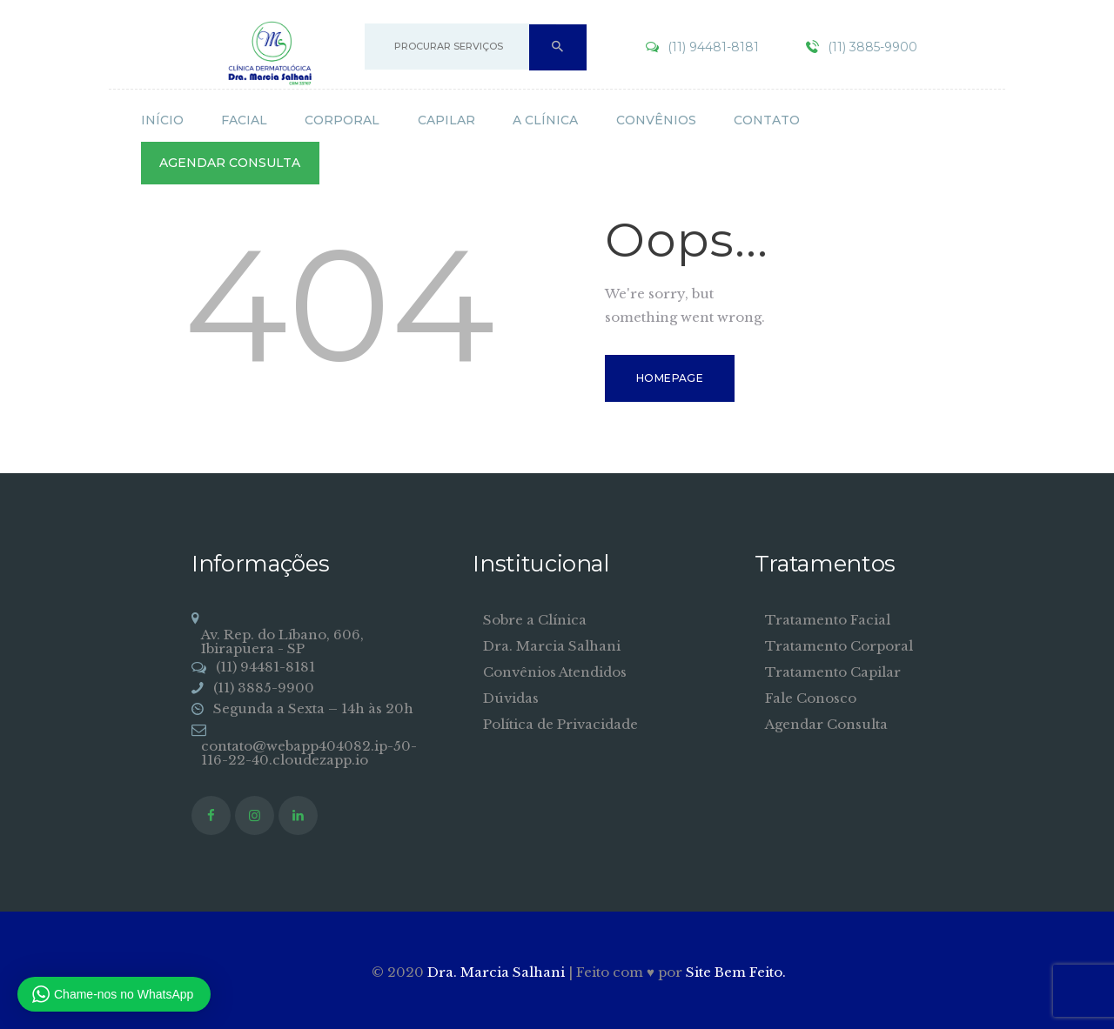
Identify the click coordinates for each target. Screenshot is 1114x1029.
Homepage (669, 377)
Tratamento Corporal (839, 646)
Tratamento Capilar (833, 672)
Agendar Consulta (826, 724)
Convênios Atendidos (555, 672)
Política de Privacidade (560, 724)
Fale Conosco (810, 698)
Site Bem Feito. (736, 972)
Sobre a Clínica (535, 619)
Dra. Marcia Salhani (552, 646)
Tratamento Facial (827, 619)
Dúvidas (511, 698)
